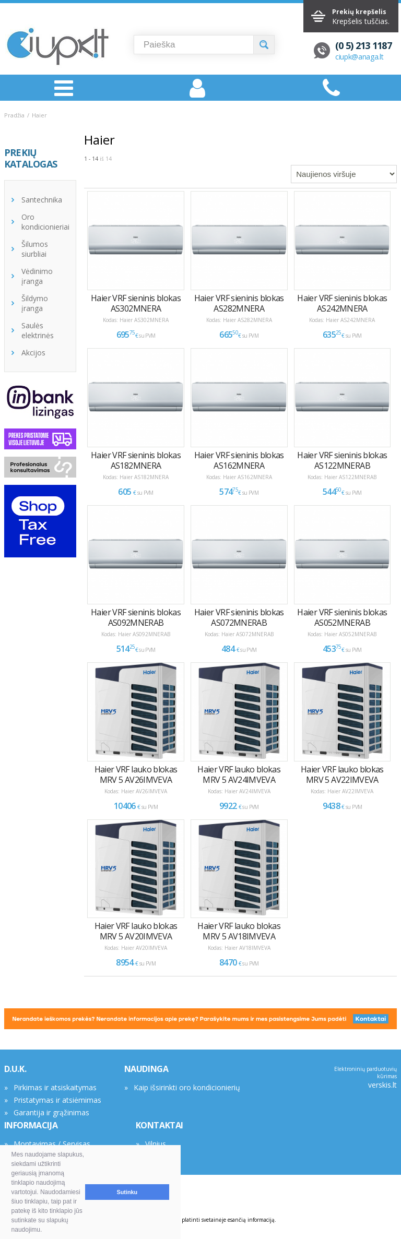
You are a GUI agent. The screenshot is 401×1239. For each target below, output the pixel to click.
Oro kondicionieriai (45, 222)
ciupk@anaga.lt (359, 57)
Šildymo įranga (34, 303)
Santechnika (41, 200)
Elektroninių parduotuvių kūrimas (365, 1072)
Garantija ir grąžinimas (51, 1112)
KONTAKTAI (159, 1125)
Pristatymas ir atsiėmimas (57, 1100)
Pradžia (14, 115)
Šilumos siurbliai (34, 249)
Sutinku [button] (127, 1192)
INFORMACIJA (31, 1125)
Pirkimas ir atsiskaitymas (55, 1087)
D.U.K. (15, 1069)
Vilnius (155, 1144)
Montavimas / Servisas (52, 1144)
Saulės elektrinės (37, 330)
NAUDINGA (146, 1069)
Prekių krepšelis (359, 11)
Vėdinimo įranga (37, 276)
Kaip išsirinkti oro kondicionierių (187, 1087)
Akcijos (33, 353)
